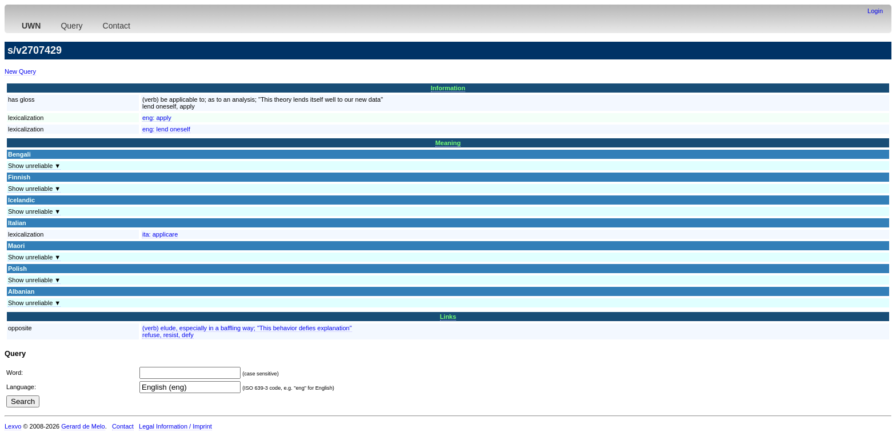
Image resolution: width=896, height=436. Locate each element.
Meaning (448, 142)
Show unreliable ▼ (34, 165)
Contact (116, 25)
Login (875, 10)
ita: (160, 234)
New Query (20, 71)
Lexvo (13, 426)
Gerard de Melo (83, 426)
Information (448, 88)
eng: (156, 117)
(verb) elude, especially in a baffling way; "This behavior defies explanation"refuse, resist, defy (247, 331)
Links (448, 316)
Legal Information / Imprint (175, 426)
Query (71, 25)
